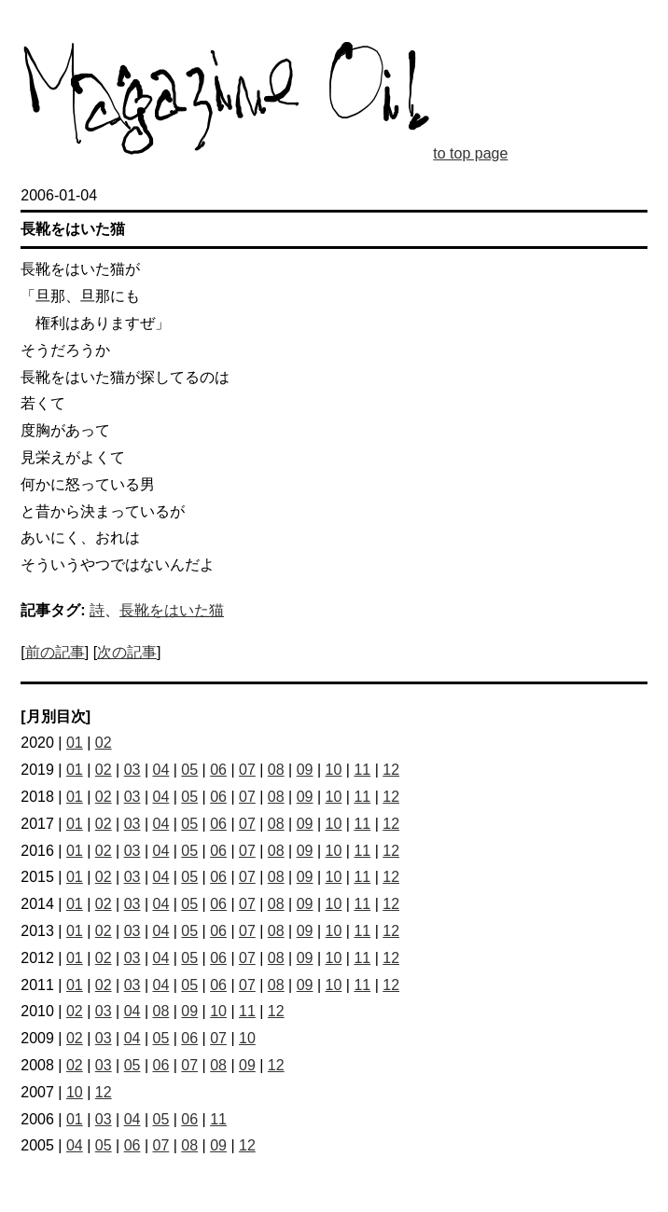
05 (189, 770)
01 (74, 743)
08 (276, 770)
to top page (470, 153)
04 (160, 770)
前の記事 (55, 652)
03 (132, 770)
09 (305, 770)
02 (103, 743)
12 (391, 770)
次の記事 (127, 652)
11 (362, 770)
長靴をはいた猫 (171, 610)
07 (247, 770)
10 (334, 770)
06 (218, 770)
